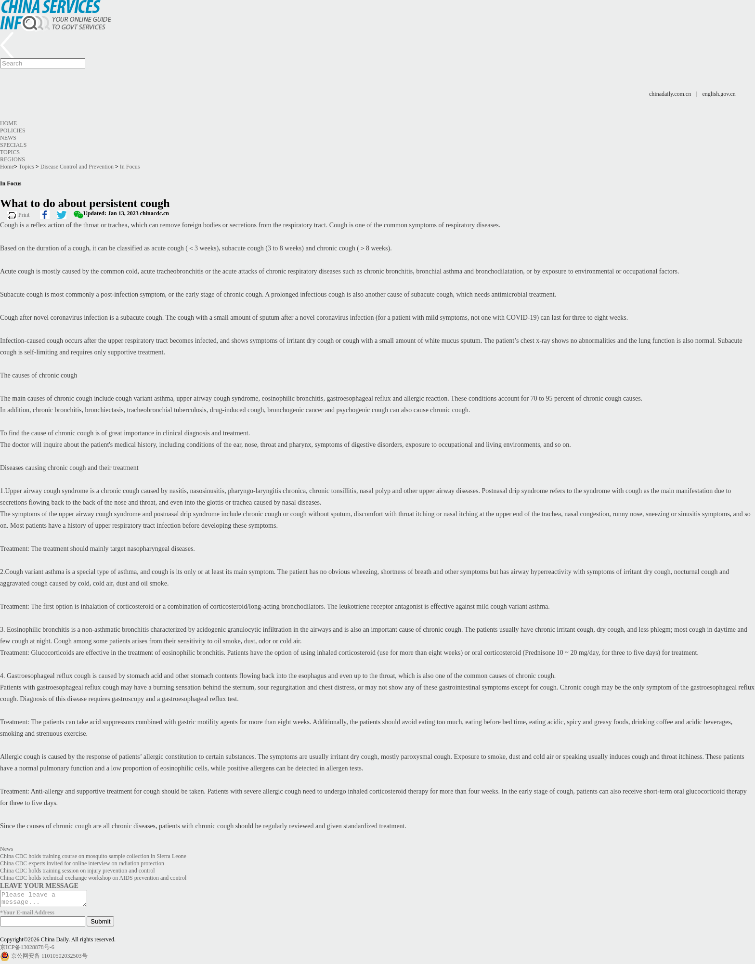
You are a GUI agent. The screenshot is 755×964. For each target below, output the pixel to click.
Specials (13, 145)
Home (8, 123)
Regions (12, 159)
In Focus (130, 166)
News (8, 137)
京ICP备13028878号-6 (27, 950)
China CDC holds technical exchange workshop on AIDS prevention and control (93, 877)
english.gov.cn (719, 94)
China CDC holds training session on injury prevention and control (77, 870)
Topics (10, 152)
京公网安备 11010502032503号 (49, 958)
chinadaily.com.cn (670, 94)
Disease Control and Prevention (77, 166)
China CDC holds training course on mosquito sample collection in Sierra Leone (93, 856)
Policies (13, 130)
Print (23, 214)
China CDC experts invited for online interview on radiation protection (82, 863)
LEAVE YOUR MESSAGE (39, 885)
